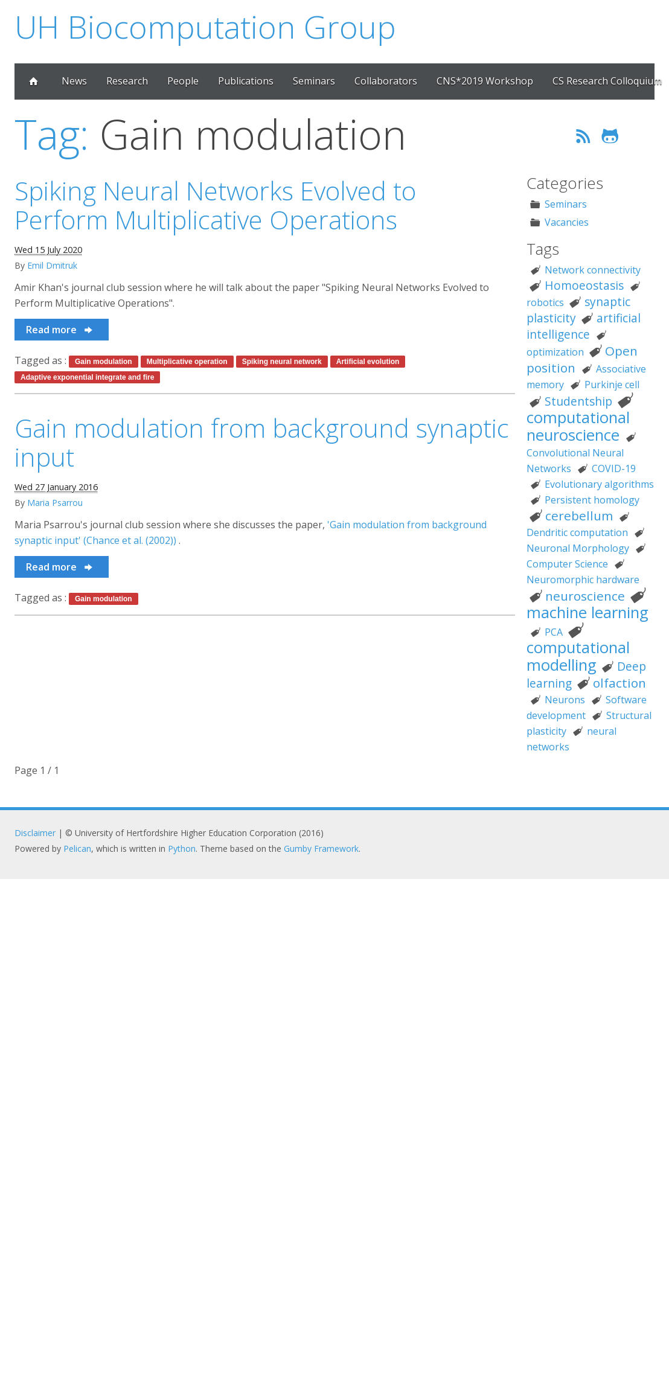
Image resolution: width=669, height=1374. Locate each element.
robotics (545, 302)
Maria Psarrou (55, 502)
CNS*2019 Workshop (485, 81)
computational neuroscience (578, 426)
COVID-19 (614, 468)
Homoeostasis (584, 285)
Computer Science (567, 563)
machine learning (587, 612)
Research (127, 81)
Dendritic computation (577, 532)
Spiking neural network (282, 361)
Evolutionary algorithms (599, 484)
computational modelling (578, 656)
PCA (554, 632)
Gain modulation (103, 361)
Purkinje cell (611, 384)
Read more (60, 329)
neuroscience (585, 595)
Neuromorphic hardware (583, 579)
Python (182, 848)
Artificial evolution (368, 361)
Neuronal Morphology (578, 548)
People (183, 81)
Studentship (578, 401)
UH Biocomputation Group (205, 26)
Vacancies (567, 222)
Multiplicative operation (187, 361)
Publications (246, 81)
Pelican (77, 848)
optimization (555, 352)
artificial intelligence (584, 326)
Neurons (565, 699)
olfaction (619, 682)
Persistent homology (592, 499)
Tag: (51, 134)
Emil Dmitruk (52, 265)
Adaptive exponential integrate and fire (87, 377)
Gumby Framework (321, 848)
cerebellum (579, 515)
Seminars (314, 81)
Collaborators (385, 81)
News (74, 81)
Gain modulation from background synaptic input (261, 443)
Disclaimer (35, 833)
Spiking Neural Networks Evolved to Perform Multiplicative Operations (215, 205)
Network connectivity (593, 269)
